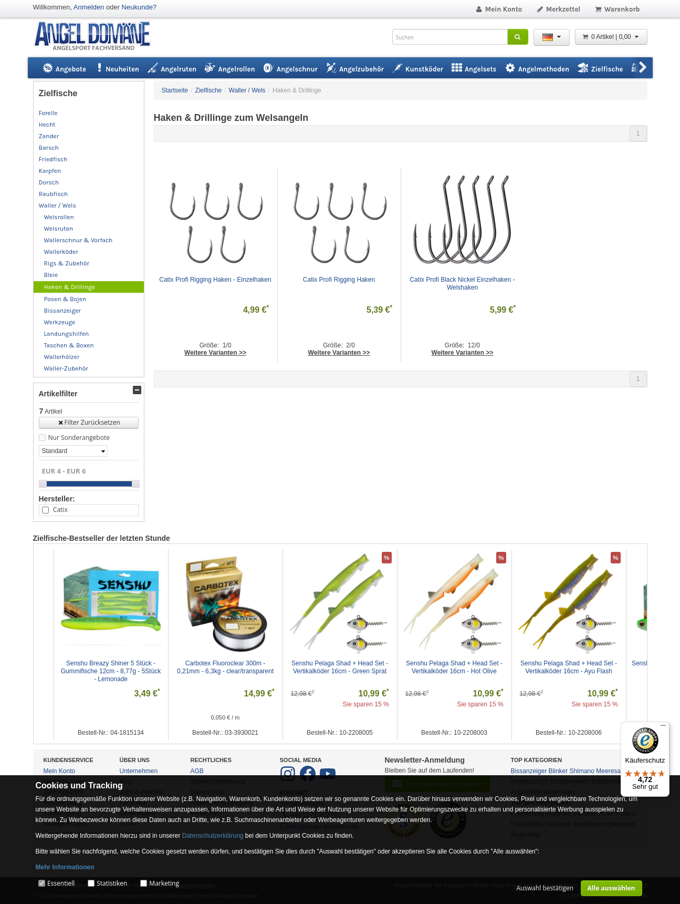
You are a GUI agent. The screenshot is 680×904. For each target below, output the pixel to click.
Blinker (558, 771)
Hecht (47, 124)
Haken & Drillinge (70, 287)
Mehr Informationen (65, 867)
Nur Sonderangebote (79, 437)
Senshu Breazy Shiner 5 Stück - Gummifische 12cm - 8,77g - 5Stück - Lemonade (112, 671)
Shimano (582, 771)
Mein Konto (498, 9)
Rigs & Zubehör (66, 263)
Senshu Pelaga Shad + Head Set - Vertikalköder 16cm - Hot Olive (455, 667)
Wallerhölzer (62, 357)
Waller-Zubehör (66, 368)
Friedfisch (53, 159)
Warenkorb (617, 9)
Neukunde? (139, 7)
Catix (60, 509)
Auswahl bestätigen (544, 888)
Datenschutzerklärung (213, 835)
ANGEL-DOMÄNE (97, 36)
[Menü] (663, 728)
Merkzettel (558, 9)
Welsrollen (59, 217)
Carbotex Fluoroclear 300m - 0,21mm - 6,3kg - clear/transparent (225, 667)
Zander (49, 136)
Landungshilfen (66, 333)
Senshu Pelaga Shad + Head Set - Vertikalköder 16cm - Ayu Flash (569, 667)
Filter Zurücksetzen (88, 422)
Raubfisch (53, 194)
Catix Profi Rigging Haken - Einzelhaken (215, 279)
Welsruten (59, 228)
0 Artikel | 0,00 (611, 36)
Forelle (48, 113)
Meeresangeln (616, 771)
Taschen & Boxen (69, 345)
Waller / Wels (57, 205)
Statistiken (112, 883)
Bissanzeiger (62, 310)
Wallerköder (61, 251)
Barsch (49, 147)
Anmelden (89, 7)
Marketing (164, 883)
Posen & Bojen (65, 299)
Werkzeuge (60, 322)
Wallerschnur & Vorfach (78, 240)
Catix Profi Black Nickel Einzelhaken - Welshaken (463, 283)
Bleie (51, 275)
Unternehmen (139, 771)
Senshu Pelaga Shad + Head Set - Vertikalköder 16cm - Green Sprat (340, 667)
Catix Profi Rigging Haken (339, 279)
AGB (197, 771)
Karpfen (50, 170)
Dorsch (49, 182)
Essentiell (61, 883)
